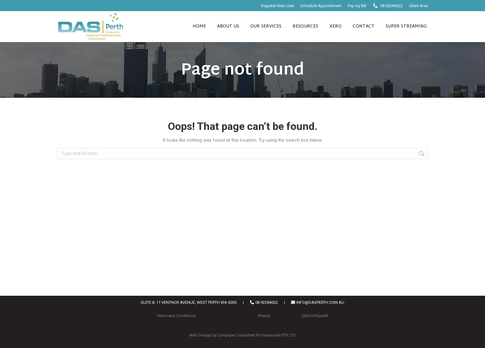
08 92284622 (391, 5)
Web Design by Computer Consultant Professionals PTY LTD (242, 335)
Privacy (264, 315)
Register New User (277, 5)
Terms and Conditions (176, 315)
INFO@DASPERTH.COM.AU (320, 302)
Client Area (418, 5)
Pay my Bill (357, 5)
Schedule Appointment (320, 5)
